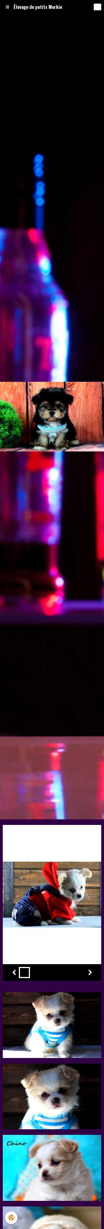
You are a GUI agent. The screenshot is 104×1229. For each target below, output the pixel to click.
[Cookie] (11, 1217)
